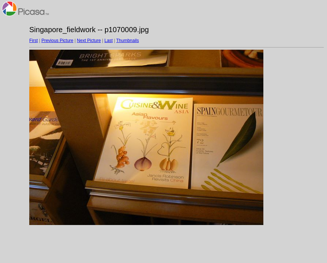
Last (108, 40)
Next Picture (89, 40)
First (33, 40)
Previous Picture (57, 40)
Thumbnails (127, 40)
